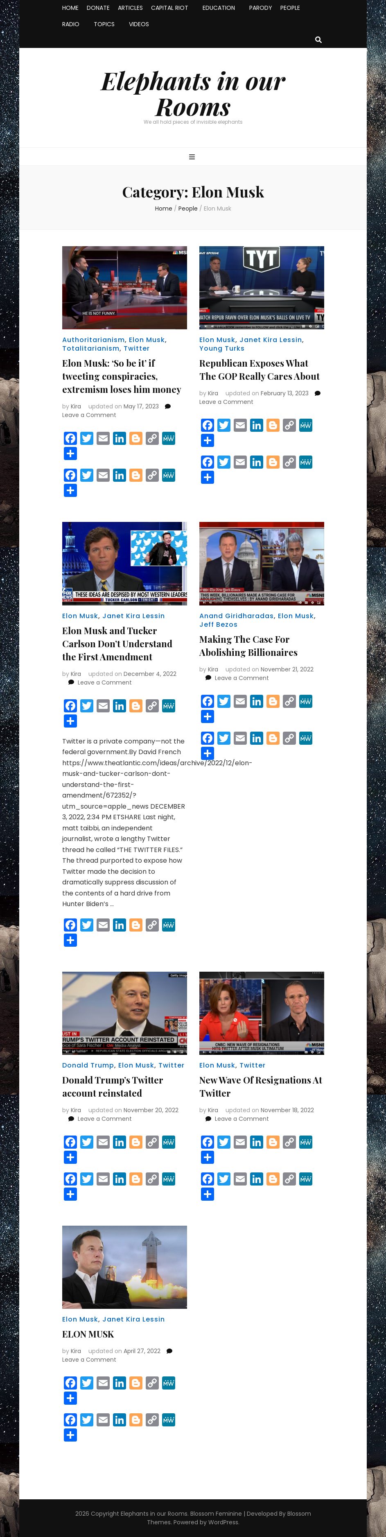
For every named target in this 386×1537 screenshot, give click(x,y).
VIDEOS (139, 24)
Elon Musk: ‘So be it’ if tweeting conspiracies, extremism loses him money (121, 376)
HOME (70, 8)
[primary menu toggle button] (193, 157)
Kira (76, 406)
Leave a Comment (89, 415)
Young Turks (222, 348)
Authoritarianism (93, 340)
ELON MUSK (88, 1334)
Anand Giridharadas (236, 616)
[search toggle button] (318, 40)
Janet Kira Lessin (270, 340)
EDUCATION (219, 8)
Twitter (137, 348)
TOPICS (104, 24)
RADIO (70, 24)
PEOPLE (290, 8)
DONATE (98, 8)
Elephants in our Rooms (193, 92)
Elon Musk (147, 340)
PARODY (260, 8)
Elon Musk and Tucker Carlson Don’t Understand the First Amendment (117, 643)
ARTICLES (130, 8)
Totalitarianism (91, 348)
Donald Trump (88, 1065)
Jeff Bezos (218, 624)
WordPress (223, 1522)
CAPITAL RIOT (169, 8)
